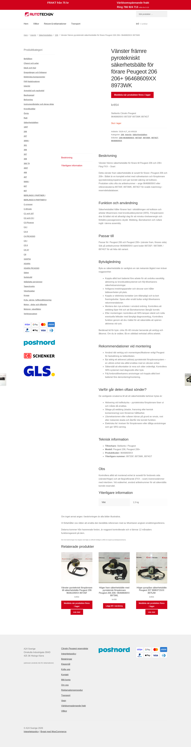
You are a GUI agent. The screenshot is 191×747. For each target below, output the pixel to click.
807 (25, 191)
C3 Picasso (29, 222)
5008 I (26, 182)
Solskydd (28, 277)
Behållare (28, 59)
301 (25, 145)
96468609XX (116, 141)
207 (25, 136)
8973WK (146, 138)
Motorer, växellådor (32, 309)
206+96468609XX (126, 138)
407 (25, 177)
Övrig (26, 113)
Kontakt (65, 674)
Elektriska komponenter (34, 77)
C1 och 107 (29, 213)
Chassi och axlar (31, 63)
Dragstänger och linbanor (35, 72)
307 (25, 154)
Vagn (63, 700)
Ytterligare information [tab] (71, 165)
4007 (26, 168)
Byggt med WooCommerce (53, 731)
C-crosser (28, 204)
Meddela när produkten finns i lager (132, 95)
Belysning (28, 100)
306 (25, 150)
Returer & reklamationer (55, 24)
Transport (75, 24)
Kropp (26, 295)
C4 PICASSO (29, 236)
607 (25, 186)
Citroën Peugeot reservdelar (74, 648)
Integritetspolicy (68, 654)
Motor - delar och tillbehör (35, 304)
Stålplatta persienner (33, 282)
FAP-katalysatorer (32, 81)
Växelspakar (29, 291)
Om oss (65, 685)
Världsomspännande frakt (73, 706)
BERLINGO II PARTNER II (35, 200)
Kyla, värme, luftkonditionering (37, 300)
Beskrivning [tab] (66, 157)
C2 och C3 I (29, 218)
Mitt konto (66, 680)
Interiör (33, 35)
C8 (25, 254)
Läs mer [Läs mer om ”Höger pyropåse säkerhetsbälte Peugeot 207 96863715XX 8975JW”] (151, 612)
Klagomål (65, 664)
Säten (26, 273)
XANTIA (27, 259)
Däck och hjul (30, 68)
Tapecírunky (29, 286)
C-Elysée (28, 209)
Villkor (36, 24)
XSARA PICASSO (31, 268)
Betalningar (66, 659)
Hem (26, 24)
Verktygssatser (30, 314)
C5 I (25, 241)
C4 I (25, 227)
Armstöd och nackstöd (34, 91)
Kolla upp (65, 669)
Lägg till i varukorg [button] (114, 606)
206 (56, 35)
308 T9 (27, 163)
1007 (26, 127)
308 (25, 159)
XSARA (27, 264)
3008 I (26, 141)
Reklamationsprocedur (72, 690)
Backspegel (29, 95)
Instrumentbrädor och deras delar (39, 104)
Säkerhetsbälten (45, 35)
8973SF (138, 138)
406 (25, 172)
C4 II (26, 232)
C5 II (26, 245)
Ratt (25, 118)
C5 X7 (26, 250)
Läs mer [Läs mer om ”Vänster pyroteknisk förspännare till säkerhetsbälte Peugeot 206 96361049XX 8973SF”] (76, 612)
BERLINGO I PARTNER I (34, 195)
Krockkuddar (29, 109)
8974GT (154, 138)
